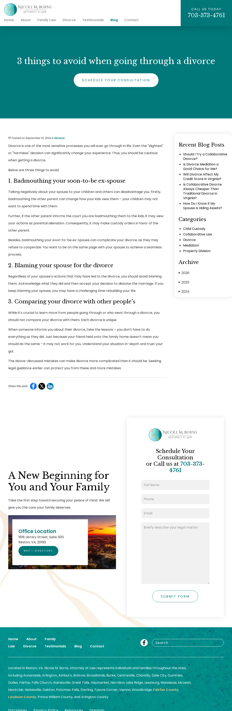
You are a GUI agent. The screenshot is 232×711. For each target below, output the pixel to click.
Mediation (191, 245)
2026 (184, 273)
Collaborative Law (197, 234)
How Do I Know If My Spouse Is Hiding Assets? (202, 205)
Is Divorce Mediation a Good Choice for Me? (200, 166)
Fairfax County (165, 689)
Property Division (196, 251)
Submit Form (175, 596)
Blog (114, 20)
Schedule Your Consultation (116, 80)
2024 (184, 291)
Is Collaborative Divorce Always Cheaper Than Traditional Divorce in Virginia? (202, 191)
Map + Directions (38, 550)
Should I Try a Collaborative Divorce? (205, 156)
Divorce (69, 20)
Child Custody (194, 228)
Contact (131, 20)
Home (9, 20)
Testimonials (93, 20)
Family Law (46, 20)
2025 (184, 282)
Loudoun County (22, 697)
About (26, 20)
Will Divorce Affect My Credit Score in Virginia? (202, 176)
